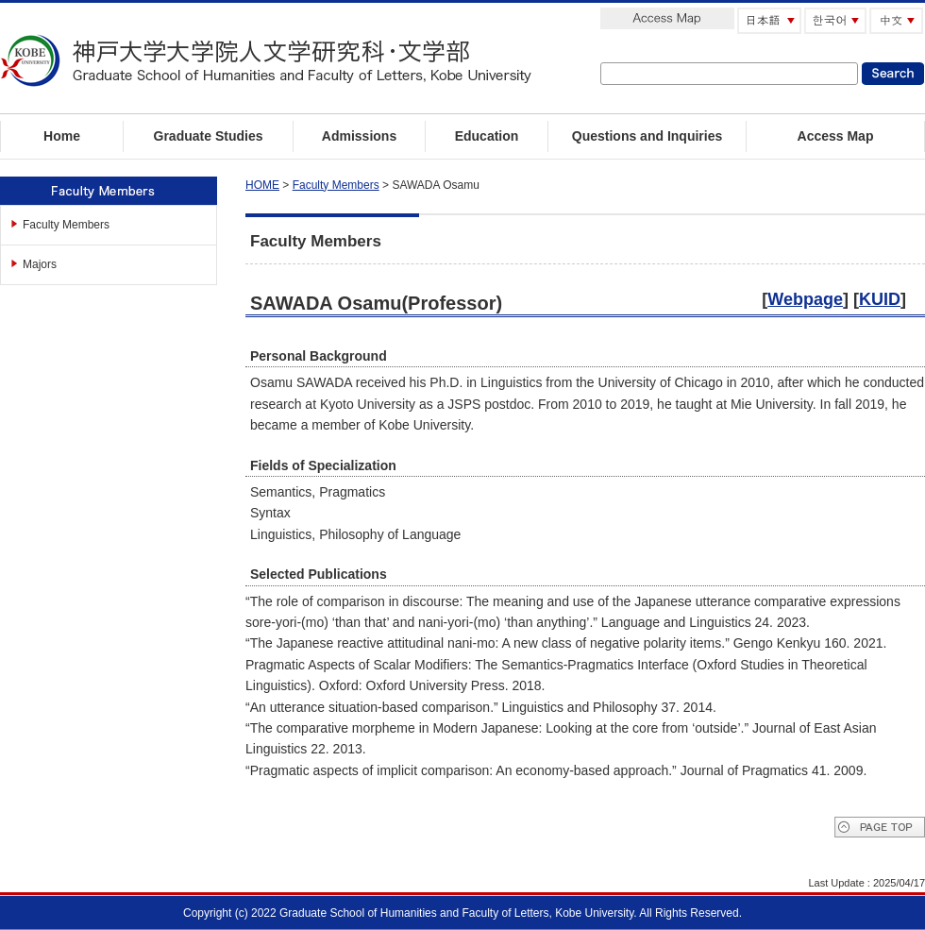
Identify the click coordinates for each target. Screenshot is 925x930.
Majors (40, 264)
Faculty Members (66, 224)
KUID (879, 299)
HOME (262, 185)
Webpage (805, 299)
